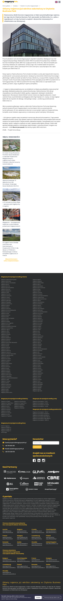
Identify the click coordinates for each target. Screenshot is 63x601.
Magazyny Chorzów (5, 294)
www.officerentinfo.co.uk (52, 543)
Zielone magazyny (5, 426)
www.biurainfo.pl (50, 537)
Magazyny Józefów (37, 315)
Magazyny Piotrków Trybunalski (8, 353)
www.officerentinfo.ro (8, 545)
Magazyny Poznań (5, 357)
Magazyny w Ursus (5, 414)
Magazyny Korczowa (37, 323)
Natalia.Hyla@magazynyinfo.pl (13, 449)
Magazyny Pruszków (6, 358)
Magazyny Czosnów (5, 299)
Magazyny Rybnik (5, 365)
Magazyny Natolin (37, 339)
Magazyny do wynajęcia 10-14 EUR (41, 404)
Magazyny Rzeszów (5, 366)
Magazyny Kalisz (5, 316)
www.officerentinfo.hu (22, 539)
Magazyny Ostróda (5, 347)
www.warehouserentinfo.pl (23, 567)
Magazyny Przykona (5, 360)
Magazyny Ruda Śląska (38, 363)
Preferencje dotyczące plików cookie (52, 597)
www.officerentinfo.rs (22, 545)
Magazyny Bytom (37, 291)
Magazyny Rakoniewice (6, 363)
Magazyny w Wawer (5, 411)
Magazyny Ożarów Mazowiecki (40, 349)
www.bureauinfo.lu (36, 537)
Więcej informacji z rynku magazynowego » (11, 260)
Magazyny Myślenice (6, 337)
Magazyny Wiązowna (6, 384)
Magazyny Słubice (37, 366)
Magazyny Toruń (37, 378)
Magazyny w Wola (5, 406)
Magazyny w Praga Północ (7, 403)
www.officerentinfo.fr (8, 539)
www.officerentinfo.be (22, 532)
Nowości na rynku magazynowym (29, 6)
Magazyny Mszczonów (38, 336)
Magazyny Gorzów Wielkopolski (8, 310)
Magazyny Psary (36, 360)
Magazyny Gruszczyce (38, 313)
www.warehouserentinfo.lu (9, 567)
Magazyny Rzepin (37, 365)
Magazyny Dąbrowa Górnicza (39, 299)
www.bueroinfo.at (7, 531)
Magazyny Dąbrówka (6, 300)
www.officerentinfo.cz (51, 532)
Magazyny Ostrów (37, 347)
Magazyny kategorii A (6, 427)
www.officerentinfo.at (8, 532)
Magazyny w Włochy (6, 408)
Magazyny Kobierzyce (38, 320)
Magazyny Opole (5, 345)
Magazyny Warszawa (37, 382)
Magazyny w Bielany (19, 406)
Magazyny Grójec (5, 313)
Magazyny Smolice (37, 368)
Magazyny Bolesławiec (38, 286)
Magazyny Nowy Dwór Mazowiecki (9, 342)
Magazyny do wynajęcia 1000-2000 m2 (41, 418)
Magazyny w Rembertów (20, 401)
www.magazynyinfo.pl (22, 566)
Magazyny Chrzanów (37, 294)
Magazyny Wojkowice (6, 386)
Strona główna (6, 6)
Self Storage (4, 432)
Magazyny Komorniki (37, 321)
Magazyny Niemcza (5, 341)
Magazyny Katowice (37, 316)
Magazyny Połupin (37, 355)
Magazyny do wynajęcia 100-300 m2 (41, 413)
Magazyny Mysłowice (37, 337)
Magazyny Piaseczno (6, 352)
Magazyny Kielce (5, 320)
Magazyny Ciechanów (6, 295)
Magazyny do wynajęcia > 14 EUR (40, 406)
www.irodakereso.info (22, 537)
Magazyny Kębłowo (37, 318)
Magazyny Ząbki (5, 389)
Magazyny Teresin (37, 376)
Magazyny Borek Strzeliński (7, 287)
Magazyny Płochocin (37, 353)
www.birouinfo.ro (7, 543)
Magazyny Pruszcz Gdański (39, 357)
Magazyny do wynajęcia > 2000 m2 (41, 420)
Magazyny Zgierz (5, 390)
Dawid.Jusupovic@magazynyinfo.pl (14, 442)
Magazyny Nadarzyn (6, 339)
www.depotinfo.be (7, 560)
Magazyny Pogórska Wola (7, 355)
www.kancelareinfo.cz (51, 531)
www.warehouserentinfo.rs (52, 567)
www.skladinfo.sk (7, 572)
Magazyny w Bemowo (6, 404)
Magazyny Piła (36, 352)
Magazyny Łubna (37, 334)
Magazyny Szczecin (37, 374)
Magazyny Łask (36, 331)
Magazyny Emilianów (37, 303)
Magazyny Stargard (5, 371)
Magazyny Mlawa (5, 336)
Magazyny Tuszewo (5, 381)
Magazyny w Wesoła (6, 409)
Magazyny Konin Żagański (7, 323)
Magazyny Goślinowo (38, 310)
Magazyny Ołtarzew (37, 344)
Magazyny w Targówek (6, 416)
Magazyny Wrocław (5, 387)
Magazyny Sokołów (5, 370)
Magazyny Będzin (37, 279)
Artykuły (15, 6)
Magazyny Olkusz (37, 342)
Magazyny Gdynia (37, 305)
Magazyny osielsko (37, 345)
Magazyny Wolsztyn (37, 386)
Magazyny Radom (5, 362)
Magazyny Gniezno (37, 307)
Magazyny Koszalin (37, 324)
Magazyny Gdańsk (5, 305)
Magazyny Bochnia (5, 286)
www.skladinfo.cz (21, 560)
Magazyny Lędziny (37, 328)
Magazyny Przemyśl (37, 358)
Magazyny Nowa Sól (37, 341)
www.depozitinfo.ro (36, 566)
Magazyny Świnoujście (6, 374)
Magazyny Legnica (5, 329)
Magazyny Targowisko (6, 376)
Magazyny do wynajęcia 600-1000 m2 (41, 417)
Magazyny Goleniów (6, 308)
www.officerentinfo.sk (37, 545)
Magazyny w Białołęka (19, 408)
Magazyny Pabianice (6, 350)
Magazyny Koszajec (5, 324)
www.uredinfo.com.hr (37, 531)
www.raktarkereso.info (51, 560)
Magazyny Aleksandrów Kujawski (8, 279)
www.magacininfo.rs (51, 566)
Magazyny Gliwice (5, 307)
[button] (59, 2)
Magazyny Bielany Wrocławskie (8, 282)
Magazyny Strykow (37, 371)
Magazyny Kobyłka (5, 321)
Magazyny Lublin (37, 329)
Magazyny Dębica (37, 300)
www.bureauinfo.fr (7, 537)
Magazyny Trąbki (5, 379)
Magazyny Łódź (36, 332)
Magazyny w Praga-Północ (20, 403)
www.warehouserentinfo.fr (38, 561)
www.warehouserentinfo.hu (52, 561)
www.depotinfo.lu (7, 566)
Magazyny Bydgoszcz (6, 291)
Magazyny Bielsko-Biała (38, 282)
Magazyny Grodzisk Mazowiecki (40, 312)
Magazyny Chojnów (37, 292)
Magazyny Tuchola (37, 379)
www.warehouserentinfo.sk (9, 574)
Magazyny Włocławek (38, 384)
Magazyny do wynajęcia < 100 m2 (40, 412)
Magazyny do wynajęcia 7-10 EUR (40, 403)
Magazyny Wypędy (37, 387)
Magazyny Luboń (5, 331)
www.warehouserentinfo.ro (38, 567)
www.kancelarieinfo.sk (37, 543)
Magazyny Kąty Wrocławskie (7, 318)
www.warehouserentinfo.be (9, 561)
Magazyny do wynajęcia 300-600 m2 (41, 415)
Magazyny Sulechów (6, 373)
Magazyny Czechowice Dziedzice (40, 295)
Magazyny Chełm (5, 292)
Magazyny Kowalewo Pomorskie (8, 326)
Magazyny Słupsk (5, 368)
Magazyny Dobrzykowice (38, 302)
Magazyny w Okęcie (5, 401)
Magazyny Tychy (36, 381)
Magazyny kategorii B (6, 429)
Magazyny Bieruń (5, 284)
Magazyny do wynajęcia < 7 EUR (40, 401)
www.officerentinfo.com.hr (38, 532)
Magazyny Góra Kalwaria (38, 308)
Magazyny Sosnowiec (38, 370)
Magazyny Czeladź (5, 297)
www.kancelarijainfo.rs (22, 543)
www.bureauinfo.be (21, 531)
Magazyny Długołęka (6, 302)
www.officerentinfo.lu (37, 539)
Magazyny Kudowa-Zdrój (7, 328)
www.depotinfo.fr (36, 560)
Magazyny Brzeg (36, 289)
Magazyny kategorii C (6, 430)
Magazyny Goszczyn (6, 312)
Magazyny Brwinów (5, 289)
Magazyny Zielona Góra (6, 392)
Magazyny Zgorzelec (37, 390)
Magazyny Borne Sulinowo (39, 287)
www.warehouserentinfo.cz (23, 561)
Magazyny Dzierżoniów (6, 303)
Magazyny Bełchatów (6, 281)
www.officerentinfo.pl (51, 539)
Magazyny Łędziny (5, 332)
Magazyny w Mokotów (19, 404)
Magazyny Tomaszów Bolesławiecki (9, 378)
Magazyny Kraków (37, 326)
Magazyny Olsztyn (5, 344)
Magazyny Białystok (37, 281)
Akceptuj (38, 597)
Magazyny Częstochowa (38, 297)
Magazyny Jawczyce (5, 315)
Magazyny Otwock (5, 349)
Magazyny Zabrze (37, 389)
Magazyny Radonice (37, 362)
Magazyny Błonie (37, 284)
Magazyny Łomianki (5, 334)
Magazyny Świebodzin (38, 373)
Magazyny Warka (5, 382)
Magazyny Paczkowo (37, 350)
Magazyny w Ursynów (6, 412)
